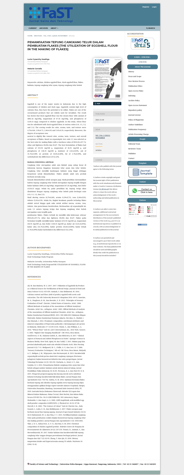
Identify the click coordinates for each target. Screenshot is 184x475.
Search (150, 28)
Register (145, 7)
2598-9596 (143, 62)
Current (33, 28)
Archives (43, 28)
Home (30, 36)
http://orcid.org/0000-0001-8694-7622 (38, 73)
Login (154, 7)
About (54, 28)
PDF (98, 104)
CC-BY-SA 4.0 (104, 189)
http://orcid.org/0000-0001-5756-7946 (38, 64)
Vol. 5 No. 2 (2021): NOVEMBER (55, 36)
